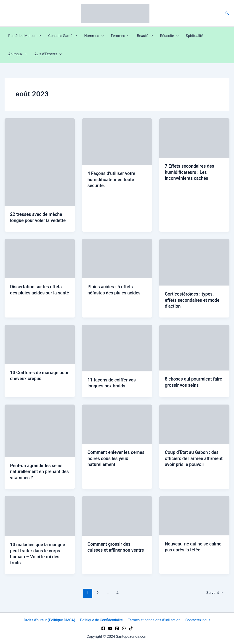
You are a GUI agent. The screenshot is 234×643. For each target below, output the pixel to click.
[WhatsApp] (124, 627)
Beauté (145, 36)
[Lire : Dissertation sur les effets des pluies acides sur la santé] (40, 258)
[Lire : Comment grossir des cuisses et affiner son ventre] (117, 514)
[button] (227, 13)
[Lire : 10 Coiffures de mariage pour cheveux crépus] (40, 343)
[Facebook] (103, 627)
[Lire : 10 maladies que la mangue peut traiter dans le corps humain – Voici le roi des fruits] (40, 515)
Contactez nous (197, 619)
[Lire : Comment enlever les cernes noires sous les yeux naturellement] (117, 423)
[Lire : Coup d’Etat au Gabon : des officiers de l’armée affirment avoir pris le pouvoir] (194, 423)
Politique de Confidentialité (102, 619)
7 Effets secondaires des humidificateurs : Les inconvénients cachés (190, 172)
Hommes (94, 36)
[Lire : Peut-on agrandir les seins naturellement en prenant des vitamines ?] (40, 430)
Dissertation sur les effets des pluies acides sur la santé (36, 292)
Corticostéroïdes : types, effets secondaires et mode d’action (193, 299)
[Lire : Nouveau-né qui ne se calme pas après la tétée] (194, 514)
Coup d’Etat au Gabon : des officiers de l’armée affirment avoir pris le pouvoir (194, 457)
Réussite (169, 36)
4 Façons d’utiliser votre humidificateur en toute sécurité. (112, 179)
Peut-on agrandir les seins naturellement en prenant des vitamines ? (37, 470)
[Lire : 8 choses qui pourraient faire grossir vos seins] (194, 347)
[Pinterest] (117, 627)
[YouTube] (110, 627)
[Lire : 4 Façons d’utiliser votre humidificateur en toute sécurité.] (117, 141)
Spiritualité (194, 36)
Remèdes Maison (24, 36)
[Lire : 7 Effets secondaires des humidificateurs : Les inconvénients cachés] (194, 137)
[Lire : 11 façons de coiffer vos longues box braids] (117, 347)
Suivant (214, 591)
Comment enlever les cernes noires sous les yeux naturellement (117, 457)
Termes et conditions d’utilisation (154, 619)
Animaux (17, 54)
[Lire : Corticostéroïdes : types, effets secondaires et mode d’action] (194, 262)
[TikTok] (131, 627)
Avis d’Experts (48, 54)
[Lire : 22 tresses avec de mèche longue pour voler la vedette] (40, 162)
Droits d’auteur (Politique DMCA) (50, 619)
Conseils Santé (62, 36)
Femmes (120, 36)
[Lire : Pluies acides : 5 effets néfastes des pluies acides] (117, 258)
